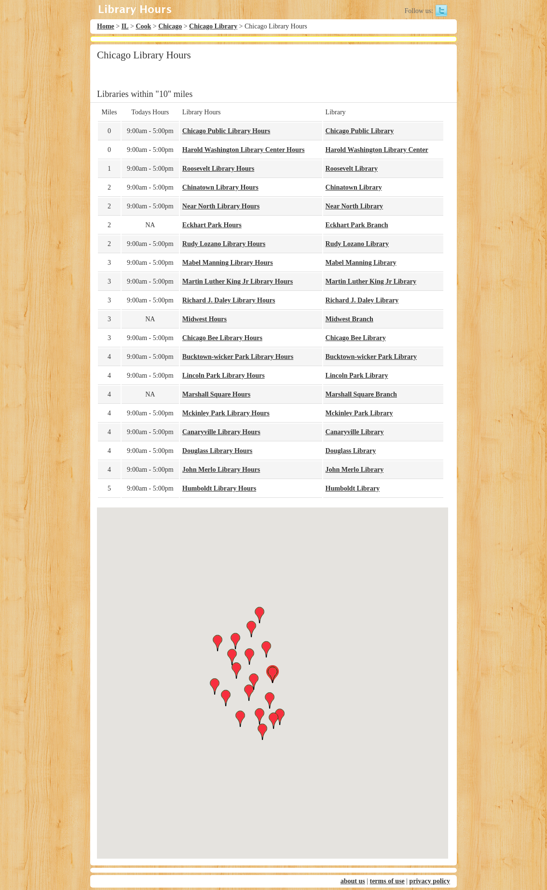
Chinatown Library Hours (220, 187)
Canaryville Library (355, 432)
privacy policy (430, 881)
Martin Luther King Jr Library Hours (237, 281)
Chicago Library (213, 26)
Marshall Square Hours (216, 394)
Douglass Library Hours (217, 450)
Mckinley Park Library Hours (226, 413)
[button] (272, 675)
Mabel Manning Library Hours (227, 262)
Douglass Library (351, 450)
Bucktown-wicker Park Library (371, 356)
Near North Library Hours (221, 206)
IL (125, 26)
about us (353, 881)
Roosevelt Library (352, 168)
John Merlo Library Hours (221, 469)
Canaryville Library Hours (221, 432)
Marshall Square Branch (361, 394)
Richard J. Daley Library (362, 300)
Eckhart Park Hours (212, 225)
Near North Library (354, 206)
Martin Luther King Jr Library (371, 281)
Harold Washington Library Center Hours (243, 149)
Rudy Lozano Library (357, 243)
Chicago (170, 26)
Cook (143, 26)
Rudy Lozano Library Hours (223, 243)
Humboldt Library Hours (219, 488)
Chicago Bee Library (356, 338)
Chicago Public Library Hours (226, 131)
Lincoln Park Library (357, 375)
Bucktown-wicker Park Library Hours (237, 356)
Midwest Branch (349, 319)
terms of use (386, 881)
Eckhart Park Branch (357, 225)
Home (105, 26)
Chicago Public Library (360, 131)
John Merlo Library (355, 469)
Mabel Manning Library (361, 262)
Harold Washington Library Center (377, 149)
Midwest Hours (204, 319)
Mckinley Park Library (359, 413)
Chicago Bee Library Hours (222, 338)
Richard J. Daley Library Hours (228, 300)
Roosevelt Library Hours (218, 168)
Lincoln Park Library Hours (223, 375)
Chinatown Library (354, 187)
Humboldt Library (353, 488)
